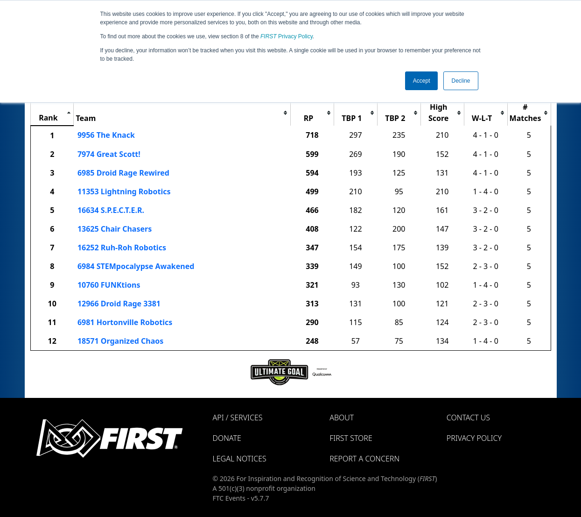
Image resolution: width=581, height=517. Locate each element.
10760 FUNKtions (108, 285)
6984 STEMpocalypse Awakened (135, 266)
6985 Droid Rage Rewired (123, 173)
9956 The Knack (106, 135)
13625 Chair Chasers (114, 229)
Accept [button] (421, 81)
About (341, 417)
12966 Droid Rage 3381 (119, 303)
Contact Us (468, 417)
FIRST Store (350, 438)
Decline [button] (460, 81)
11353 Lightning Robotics (124, 191)
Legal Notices (239, 458)
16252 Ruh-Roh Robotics (121, 247)
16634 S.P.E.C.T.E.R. (110, 210)
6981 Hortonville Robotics (124, 322)
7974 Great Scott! (108, 154)
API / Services (238, 417)
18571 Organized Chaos (120, 341)
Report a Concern (364, 458)
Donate (227, 438)
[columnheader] (52, 112)
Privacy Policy (286, 36)
